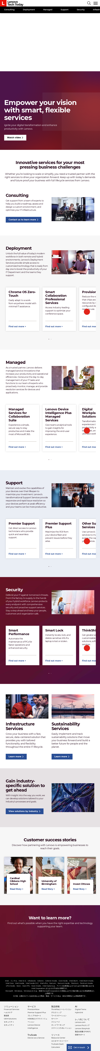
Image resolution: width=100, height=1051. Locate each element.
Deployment (29, 9)
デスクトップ (56, 1012)
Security (81, 9)
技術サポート (80, 1035)
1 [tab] (49, 339)
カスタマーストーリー (59, 1041)
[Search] (89, 3)
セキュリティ (9, 1022)
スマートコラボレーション (61, 1028)
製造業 (6, 1016)
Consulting (9, 9)
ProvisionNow (33, 1009)
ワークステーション (59, 1016)
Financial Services (11, 1009)
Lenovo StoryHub (82, 1028)
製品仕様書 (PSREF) (82, 1031)
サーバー (54, 1019)
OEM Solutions (10, 1019)
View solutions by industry (23, 811)
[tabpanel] (22, 309)
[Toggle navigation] (95, 3)
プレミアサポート (34, 1016)
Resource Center (58, 1038)
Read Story (18, 875)
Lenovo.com (80, 1022)
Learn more (15, 756)
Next (87, 312)
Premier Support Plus (37, 1012)
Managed (47, 9)
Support (64, 9)
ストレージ (55, 1022)
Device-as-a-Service (36, 1038)
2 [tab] (51, 339)
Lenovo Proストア (82, 1025)
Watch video (14, 137)
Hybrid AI (79, 1012)
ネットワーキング (58, 1025)
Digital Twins (80, 1009)
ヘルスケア (8, 1012)
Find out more (16, 326)
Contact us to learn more (22, 219)
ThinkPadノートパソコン (61, 1009)
